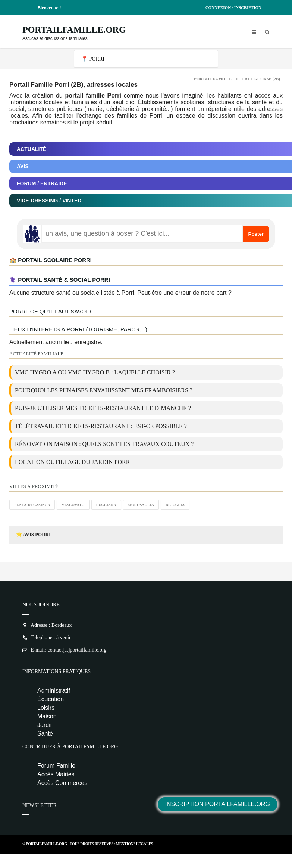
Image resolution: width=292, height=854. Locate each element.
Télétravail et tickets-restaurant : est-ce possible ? (101, 426)
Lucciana (106, 505)
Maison (47, 716)
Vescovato (73, 505)
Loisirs (45, 708)
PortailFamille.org (74, 29)
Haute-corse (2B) (260, 79)
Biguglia (175, 505)
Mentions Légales (134, 844)
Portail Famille (213, 79)
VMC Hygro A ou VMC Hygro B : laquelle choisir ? (95, 372)
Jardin (45, 725)
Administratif (53, 690)
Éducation (50, 699)
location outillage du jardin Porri (73, 462)
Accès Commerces (62, 783)
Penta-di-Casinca (32, 505)
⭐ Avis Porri (33, 534)
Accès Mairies (56, 774)
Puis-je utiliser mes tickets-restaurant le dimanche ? (103, 408)
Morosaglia (141, 505)
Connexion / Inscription (233, 7)
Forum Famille (56, 765)
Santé (45, 733)
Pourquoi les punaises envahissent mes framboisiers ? (103, 390)
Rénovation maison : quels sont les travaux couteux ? (104, 444)
